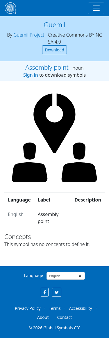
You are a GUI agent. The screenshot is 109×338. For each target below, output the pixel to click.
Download (54, 50)
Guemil (54, 24)
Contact (64, 317)
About (43, 317)
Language (33, 275)
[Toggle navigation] (96, 8)
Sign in (30, 75)
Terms (54, 308)
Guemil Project (28, 35)
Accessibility (80, 308)
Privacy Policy (27, 308)
